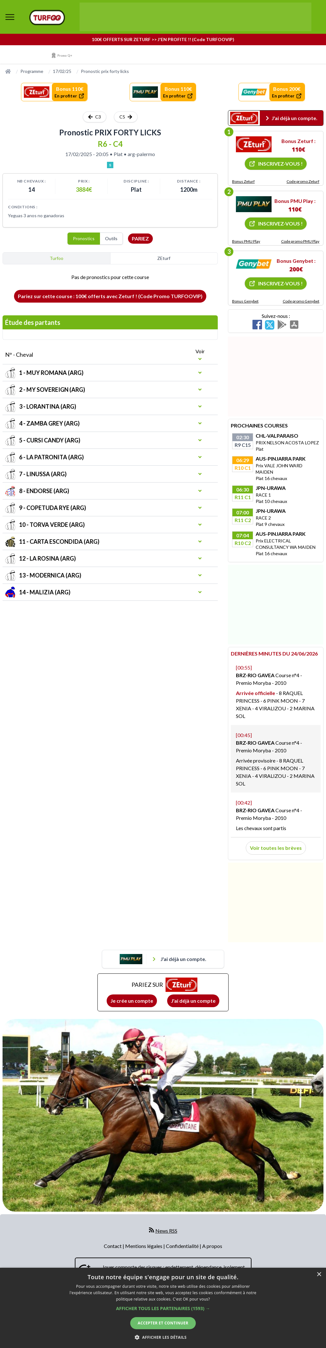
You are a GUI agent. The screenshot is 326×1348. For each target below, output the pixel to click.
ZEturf (163, 258)
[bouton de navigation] (10, 16)
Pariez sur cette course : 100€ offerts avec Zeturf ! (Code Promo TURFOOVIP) (110, 296)
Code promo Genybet (301, 301)
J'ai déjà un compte (193, 1001)
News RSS (166, 1231)
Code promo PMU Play (300, 241)
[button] (163, 1308)
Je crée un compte (131, 1001)
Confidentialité (183, 1246)
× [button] (318, 1274)
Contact (113, 1246)
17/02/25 (62, 71)
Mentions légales (144, 1246)
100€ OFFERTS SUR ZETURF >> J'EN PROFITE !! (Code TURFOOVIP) (163, 39)
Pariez (140, 238)
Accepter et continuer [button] (163, 1323)
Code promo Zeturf (303, 181)
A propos (212, 1246)
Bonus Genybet (245, 301)
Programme (31, 71)
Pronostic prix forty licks (105, 71)
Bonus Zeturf (243, 181)
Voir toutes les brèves (276, 848)
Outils (111, 238)
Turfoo (56, 258)
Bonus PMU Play (246, 241)
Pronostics (84, 238)
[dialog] (163, 1308)
